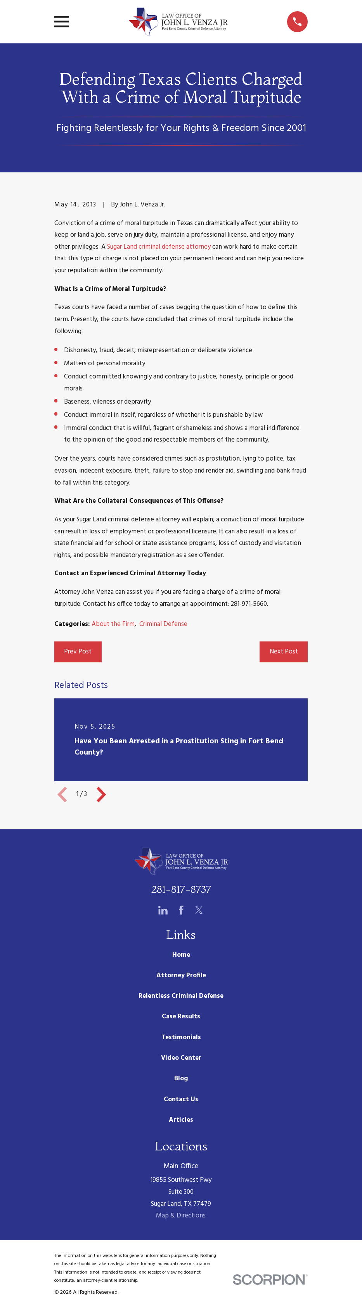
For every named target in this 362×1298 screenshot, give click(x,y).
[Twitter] (199, 910)
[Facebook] (181, 910)
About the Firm (113, 624)
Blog (181, 1078)
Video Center (181, 1058)
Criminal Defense (163, 624)
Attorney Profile (181, 975)
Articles (181, 1120)
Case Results (181, 1016)
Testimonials (181, 1037)
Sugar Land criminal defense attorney (159, 247)
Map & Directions (181, 1215)
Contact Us (181, 1099)
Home (181, 955)
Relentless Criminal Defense (181, 996)
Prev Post (78, 651)
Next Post (284, 651)
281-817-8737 (181, 889)
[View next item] (101, 794)
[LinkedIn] (163, 910)
